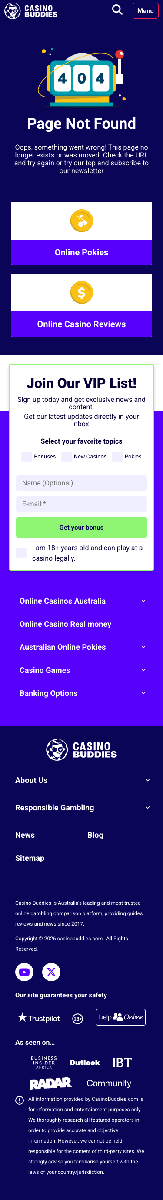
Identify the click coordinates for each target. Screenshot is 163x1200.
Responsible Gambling (85, 807)
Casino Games (86, 670)
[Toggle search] (117, 11)
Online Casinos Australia (86, 601)
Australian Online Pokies (86, 647)
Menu (145, 11)
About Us (85, 780)
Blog (95, 835)
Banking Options (86, 693)
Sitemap (29, 858)
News (25, 835)
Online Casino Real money (65, 624)
